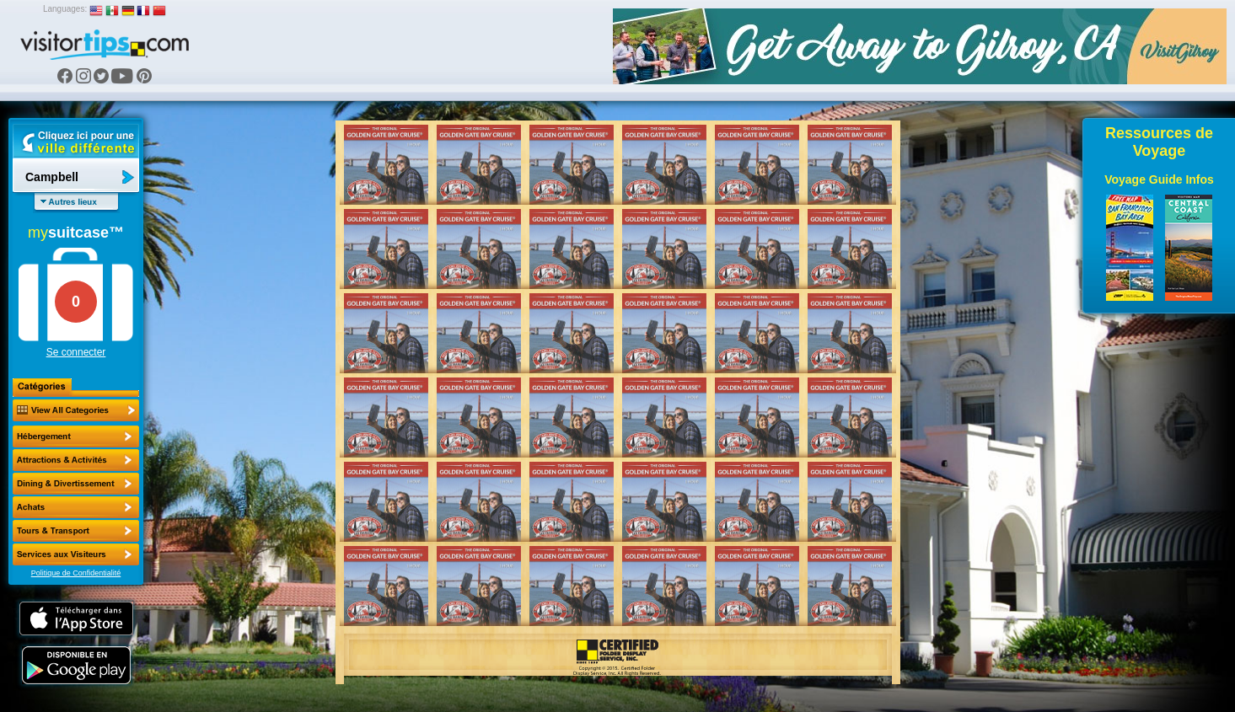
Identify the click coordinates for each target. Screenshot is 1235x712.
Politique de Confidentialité (76, 573)
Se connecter (76, 352)
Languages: (65, 8)
